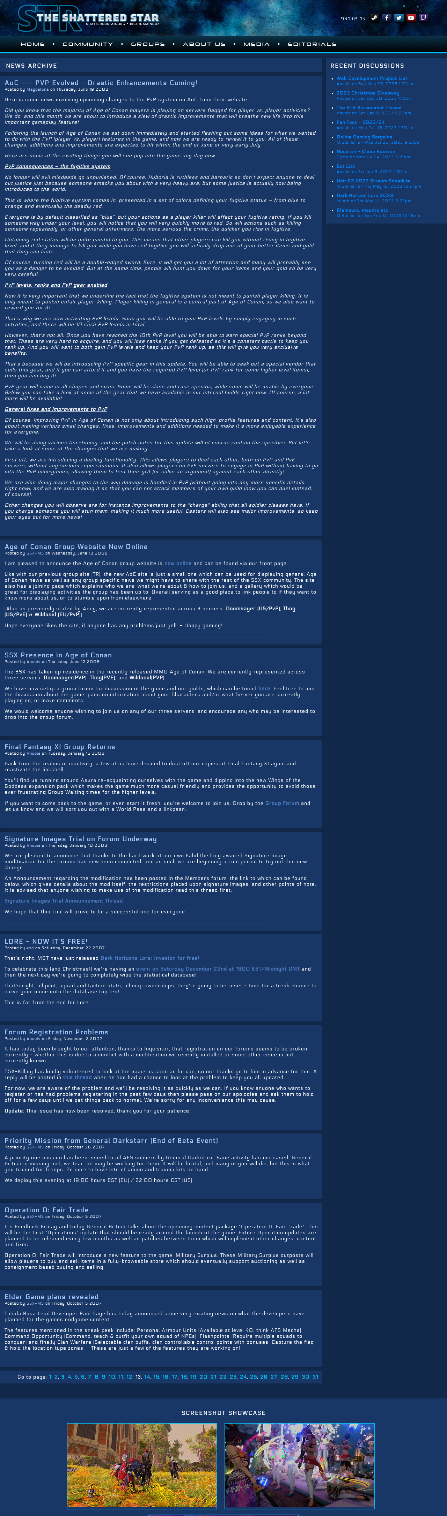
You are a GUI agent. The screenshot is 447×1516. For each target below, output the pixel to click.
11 (120, 1377)
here (264, 689)
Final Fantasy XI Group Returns (60, 747)
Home (33, 44)
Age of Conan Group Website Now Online (76, 547)
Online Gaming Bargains (365, 137)
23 (233, 1377)
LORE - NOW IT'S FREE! (46, 941)
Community (88, 44)
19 (193, 1377)
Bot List (346, 166)
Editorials (312, 44)
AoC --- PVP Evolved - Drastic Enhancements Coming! (101, 83)
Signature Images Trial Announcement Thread (64, 901)
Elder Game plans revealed (52, 1297)
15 (156, 1377)
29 (295, 1377)
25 (253, 1377)
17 (175, 1377)
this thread (77, 1077)
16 (165, 1377)
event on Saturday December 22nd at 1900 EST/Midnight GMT (218, 969)
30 (305, 1377)
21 (214, 1377)
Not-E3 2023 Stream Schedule (373, 181)
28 (284, 1377)
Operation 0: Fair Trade (47, 1210)
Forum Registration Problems (57, 1032)
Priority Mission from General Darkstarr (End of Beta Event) (111, 1141)
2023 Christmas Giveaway (368, 93)
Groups (148, 44)
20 (203, 1377)
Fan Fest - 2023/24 (361, 122)
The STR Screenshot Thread (369, 108)
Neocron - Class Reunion (366, 151)
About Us (204, 44)
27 (274, 1377)
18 (184, 1377)
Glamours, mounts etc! (363, 210)
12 (129, 1377)
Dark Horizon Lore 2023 (365, 195)
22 (223, 1377)
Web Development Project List (372, 78)
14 (147, 1377)
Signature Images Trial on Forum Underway (81, 839)
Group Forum (282, 803)
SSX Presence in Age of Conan (58, 655)
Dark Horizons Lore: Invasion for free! (150, 958)
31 (315, 1377)
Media (257, 44)
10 (112, 1377)
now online (178, 563)
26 (264, 1377)
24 (243, 1377)
